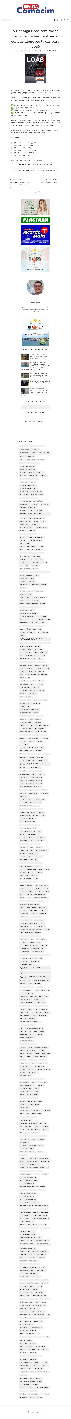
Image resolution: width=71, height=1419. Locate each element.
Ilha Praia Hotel (39, 926)
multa (22, 1056)
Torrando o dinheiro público (30, 1337)
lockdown (24, 1006)
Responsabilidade (41, 1283)
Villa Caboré (44, 1387)
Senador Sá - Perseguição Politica (32, 1311)
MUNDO (29, 1056)
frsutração (24, 859)
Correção (35, 687)
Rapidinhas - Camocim (28, 1267)
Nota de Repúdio (26, 1066)
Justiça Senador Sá (27, 987)
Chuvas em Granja (43, 643)
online (40, 1085)
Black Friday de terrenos (29, 562)
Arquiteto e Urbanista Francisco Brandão (32, 514)
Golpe (36, 879)
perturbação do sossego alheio (32, 1145)
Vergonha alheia (26, 1387)
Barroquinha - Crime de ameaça (31, 546)
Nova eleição (25, 1072)
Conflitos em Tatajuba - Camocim (32, 671)
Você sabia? (45, 1394)
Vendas (46, 1372)
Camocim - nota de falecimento (31, 591)
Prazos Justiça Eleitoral (29, 1228)
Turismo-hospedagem (28, 1353)
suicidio (28, 1321)
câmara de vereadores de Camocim (33, 584)
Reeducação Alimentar (28, 1273)
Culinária (36, 703)
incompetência (25, 945)
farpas (40, 831)
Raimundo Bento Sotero (29, 1261)
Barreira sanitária (35, 540)
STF (21, 1321)
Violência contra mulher (29, 1394)
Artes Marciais (25, 521)
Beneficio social (26, 559)
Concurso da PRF (26, 665)
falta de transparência (28, 812)
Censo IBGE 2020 (38, 626)
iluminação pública (27, 929)
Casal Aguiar (25, 619)
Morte (40, 1034)
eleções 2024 (25, 760)
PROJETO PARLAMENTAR (28, 1248)
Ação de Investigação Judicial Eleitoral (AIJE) (34, 453)
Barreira (23, 540)
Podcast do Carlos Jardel (29, 1164)
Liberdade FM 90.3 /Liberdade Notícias (34, 996)
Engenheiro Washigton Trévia (31, 780)
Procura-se (24, 1240)
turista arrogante (27, 1356)
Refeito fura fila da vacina (30, 1276)
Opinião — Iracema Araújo (29, 1104)
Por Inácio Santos (27, 1221)
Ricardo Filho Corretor (29, 1289)
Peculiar (30, 1129)
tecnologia (38, 1321)
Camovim (43, 597)
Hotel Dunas (24, 917)
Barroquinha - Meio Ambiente (30, 550)
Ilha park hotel (25, 926)
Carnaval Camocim (27, 610)
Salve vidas (39, 1292)
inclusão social (35, 942)
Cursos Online (25, 712)
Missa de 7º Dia (25, 1031)
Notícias (39, 1069)
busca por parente (27, 572)
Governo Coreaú (26, 888)
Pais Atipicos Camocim (28, 1117)
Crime (35, 693)
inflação (44, 945)
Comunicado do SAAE (27, 662)
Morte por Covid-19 (27, 1041)
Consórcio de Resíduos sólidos (32, 681)
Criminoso (43, 700)
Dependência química (37, 728)
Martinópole (24, 1012)
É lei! (38, 754)
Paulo (22, 1129)
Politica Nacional (26, 1215)
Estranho (44, 793)
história (23, 910)
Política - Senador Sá (28, 1177)
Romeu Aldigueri (26, 1292)
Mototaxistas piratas (28, 1050)
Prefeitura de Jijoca (27, 1234)
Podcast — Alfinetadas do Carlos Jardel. (35, 1161)
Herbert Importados (39, 907)
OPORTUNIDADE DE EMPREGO (29, 1110)
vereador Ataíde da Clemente (31, 1378)
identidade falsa (26, 920)
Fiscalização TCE (42, 850)
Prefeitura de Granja (27, 1231)
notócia (47, 1069)
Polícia (39, 1171)
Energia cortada (36, 777)
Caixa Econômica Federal (29, 575)
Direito (39, 741)
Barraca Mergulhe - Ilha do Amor (32, 537)
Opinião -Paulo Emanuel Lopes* (31, 1101)
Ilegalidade (39, 920)
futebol (23, 872)
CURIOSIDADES (25, 706)
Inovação (23, 958)
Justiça (23, 983)
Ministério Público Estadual (30, 1022)
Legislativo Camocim (42, 990)
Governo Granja (26, 894)
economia (46, 754)
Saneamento (24, 1295)
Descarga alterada (39, 735)
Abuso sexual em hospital (29, 449)
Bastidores (36, 556)
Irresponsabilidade (27, 964)
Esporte (23, 793)
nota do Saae (39, 1066)
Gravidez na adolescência (29, 904)
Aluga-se (33, 494)
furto (47, 869)
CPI (30, 693)
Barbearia (31, 531)
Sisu (48, 1314)
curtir (35, 712)
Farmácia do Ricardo (27, 821)
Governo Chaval (42, 885)
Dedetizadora (36, 725)
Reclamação (24, 1270)
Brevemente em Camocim (29, 569)
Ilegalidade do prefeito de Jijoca (32, 923)
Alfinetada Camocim (27, 482)
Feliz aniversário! (37, 840)
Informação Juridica (38, 948)
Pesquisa (23, 1148)
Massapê (35, 1012)
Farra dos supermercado (29, 834)
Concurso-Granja (42, 668)
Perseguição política (28, 1133)
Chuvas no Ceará (26, 646)
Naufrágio (32, 1060)
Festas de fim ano (26, 847)
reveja (32, 1286)
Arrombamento (25, 518)
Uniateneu (24, 1359)
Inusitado (23, 961)
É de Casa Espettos (27, 754)
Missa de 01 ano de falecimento (31, 1028)
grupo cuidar (25, 907)
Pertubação (24, 1142)
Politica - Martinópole (28, 1193)
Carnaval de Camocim (28, 613)
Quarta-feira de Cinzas (37, 1254)
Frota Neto (38, 856)
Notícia (30, 1069)
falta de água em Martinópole (31, 809)
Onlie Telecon (30, 1085)
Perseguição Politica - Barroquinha (33, 1136)
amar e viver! (25, 498)
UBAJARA (39, 1356)
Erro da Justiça (26, 790)
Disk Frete (24, 744)
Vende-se (23, 1375)
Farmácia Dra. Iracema (28, 828)
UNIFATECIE (33, 1359)
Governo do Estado (27, 891)
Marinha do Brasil (40, 1009)
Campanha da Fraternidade (30, 600)
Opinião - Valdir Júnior (28, 1098)
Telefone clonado (26, 1324)
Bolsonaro (24, 565)
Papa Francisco (25, 1126)
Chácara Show (43, 632)
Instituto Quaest (35, 958)
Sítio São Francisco (27, 1318)
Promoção (44, 1251)
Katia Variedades (26, 990)
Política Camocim (41, 1205)
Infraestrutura (37, 951)
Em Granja (38, 771)
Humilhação (36, 917)
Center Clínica (25, 629)
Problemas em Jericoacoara (30, 1237)
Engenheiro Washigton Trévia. (31, 783)
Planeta (40, 1152)
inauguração (40, 939)
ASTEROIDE (35, 524)
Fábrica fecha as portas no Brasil (32, 799)
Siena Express (39, 1314)
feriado (23, 844)
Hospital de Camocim (38, 913)
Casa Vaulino (41, 616)
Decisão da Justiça (27, 716)
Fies (31, 850)
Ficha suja (24, 850)
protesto (23, 1254)
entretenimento (26, 787)
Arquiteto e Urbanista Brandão (31, 510)
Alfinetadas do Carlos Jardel (31, 491)
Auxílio (22, 531)
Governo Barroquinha (28, 882)
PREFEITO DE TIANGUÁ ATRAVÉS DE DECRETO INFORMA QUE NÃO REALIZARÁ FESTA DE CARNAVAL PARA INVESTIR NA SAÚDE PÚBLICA (35, 366)
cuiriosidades (25, 703)
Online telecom (25, 1088)
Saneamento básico (39, 1295)
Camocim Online (26, 594)
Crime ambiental (26, 697)
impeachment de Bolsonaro (30, 936)
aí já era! (40, 472)
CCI (43, 622)
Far (43, 815)
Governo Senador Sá (27, 901)
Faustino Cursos (26, 837)
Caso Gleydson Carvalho (41, 619)
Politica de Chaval (40, 1209)
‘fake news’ (24, 446)
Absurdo (34, 446)
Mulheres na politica (42, 1053)
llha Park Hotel (40, 1003)
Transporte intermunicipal (30, 1349)
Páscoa (45, 1126)
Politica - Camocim (27, 1183)
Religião (30, 1283)
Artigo (36, 521)
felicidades (24, 840)
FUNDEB (39, 863)
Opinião (36, 1088)
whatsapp (23, 1397)
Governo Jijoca (40, 894)
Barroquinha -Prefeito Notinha (31, 553)
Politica (36, 1174)
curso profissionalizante (29, 709)
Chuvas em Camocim (27, 643)
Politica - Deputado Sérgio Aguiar (32, 1186)
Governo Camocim (26, 885)
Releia (22, 1283)
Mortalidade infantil (27, 1034)
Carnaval (23, 607)
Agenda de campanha (27, 469)
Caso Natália (25, 622)
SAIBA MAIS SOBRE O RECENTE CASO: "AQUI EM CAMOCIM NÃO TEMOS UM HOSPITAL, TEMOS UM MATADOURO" (34, 392)
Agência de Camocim (27, 466)
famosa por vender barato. (30, 815)
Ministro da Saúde (27, 1025)
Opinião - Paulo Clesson (29, 1091)
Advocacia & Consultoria (29, 463)
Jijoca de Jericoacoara (41, 980)
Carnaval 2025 (34, 607)
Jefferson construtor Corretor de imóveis (33, 972)
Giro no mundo (25, 879)
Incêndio (23, 942)
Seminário (24, 1308)
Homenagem (33, 910)
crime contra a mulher (28, 700)
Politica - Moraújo (27, 1196)
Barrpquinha (24, 556)
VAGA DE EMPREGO (26, 1368)
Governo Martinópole (40, 898)
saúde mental (41, 1302)
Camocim (23, 588)
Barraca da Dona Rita (28, 534)
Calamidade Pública (27, 578)
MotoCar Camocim (41, 1047)
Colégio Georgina (40, 652)
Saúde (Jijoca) (32, 1299)
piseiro (31, 1148)
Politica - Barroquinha (28, 1180)
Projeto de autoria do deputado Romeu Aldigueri (34, 1244)
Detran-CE (44, 738)
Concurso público (27, 668)
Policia (31, 1171)
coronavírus (25, 687)
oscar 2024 (46, 1110)
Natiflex (23, 1060)
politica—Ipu (24, 1218)
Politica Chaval (25, 1209)
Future (30, 872)
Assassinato (25, 524)
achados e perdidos (27, 460)
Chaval (22, 635)
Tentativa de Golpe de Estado (31, 1327)
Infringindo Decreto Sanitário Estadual (35, 955)
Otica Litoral (25, 1114)
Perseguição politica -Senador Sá (32, 1139)
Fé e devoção (40, 837)
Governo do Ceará (41, 888)
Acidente (40, 460)
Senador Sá (34, 1308)
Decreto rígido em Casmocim (30, 722)
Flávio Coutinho (26, 856)
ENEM (33, 774)
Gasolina (39, 872)
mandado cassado (40, 1006)
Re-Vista (41, 1267)
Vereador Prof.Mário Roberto (31, 1381)
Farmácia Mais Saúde (27, 831)
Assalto (44, 521)
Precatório (45, 1228)
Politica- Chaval (41, 1215)
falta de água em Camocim (29, 806)
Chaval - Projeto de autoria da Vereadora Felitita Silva (31, 639)
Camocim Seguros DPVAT (29, 597)
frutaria (34, 859)
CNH (40, 649)
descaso (23, 738)
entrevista (38, 787)
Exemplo (23, 796)
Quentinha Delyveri (27, 1257)
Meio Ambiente (25, 1015)
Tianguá (33, 1330)
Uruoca (37, 1362)
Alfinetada (43, 475)
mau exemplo (45, 1012)
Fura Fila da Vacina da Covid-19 (31, 869)
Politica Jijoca (25, 1212)
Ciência (37, 646)
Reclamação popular (38, 1270)
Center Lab (37, 629)
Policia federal (25, 1174)
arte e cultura (39, 518)
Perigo (45, 1129)
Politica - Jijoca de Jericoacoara (32, 1190)
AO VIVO (34, 504)
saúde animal (45, 1299)
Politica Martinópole (41, 1212)
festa (30, 844)
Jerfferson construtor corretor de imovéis (33, 977)
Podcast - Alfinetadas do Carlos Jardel (34, 1158)
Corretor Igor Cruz (27, 690)
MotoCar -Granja (26, 1047)
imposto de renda (26, 939)
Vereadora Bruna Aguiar (29, 1384)
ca (37, 572)
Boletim (44, 562)
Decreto (40, 716)
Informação (24, 948)
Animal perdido (25, 501)
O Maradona (41, 1082)
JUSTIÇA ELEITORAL (34, 983)
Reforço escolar (26, 1280)
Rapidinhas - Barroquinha (29, 1264)
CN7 (35, 649)
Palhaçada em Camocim (28, 1123)
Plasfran (23, 1155)
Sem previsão (41, 1305)
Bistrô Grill (39, 559)
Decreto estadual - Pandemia (30, 719)
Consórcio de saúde (27, 684)
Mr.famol (42, 1050)
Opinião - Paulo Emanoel (29, 1094)
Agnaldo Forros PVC (27, 472)
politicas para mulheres (40, 1218)
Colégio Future (25, 652)
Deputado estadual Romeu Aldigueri (33, 731)
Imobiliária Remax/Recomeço (30, 932)
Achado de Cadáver (27, 456)
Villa (36, 1387)
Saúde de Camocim (27, 1302)
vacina (44, 1362)
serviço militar (25, 1314)
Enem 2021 (23, 777)
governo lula (25, 898)
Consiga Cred (22, 50)
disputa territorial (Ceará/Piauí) (32, 747)
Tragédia (47, 1337)
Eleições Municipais (39, 760)
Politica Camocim (26, 1205)
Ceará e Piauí (25, 626)
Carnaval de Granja (27, 616)
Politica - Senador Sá (28, 1199)
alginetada (24, 494)
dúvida (38, 751)
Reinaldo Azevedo (41, 1280)
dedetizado (24, 725)
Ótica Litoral (37, 1114)
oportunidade (25, 1107)
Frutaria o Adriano (27, 863)
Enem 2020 (41, 774)
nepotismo (42, 1060)
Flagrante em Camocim (28, 853)
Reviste (39, 1286)
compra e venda (37, 659)
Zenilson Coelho (36, 1397)
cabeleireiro (45, 572)
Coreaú (40, 684)
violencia (23, 1391)
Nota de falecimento (39, 1063)
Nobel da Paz (24, 1063)
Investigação (34, 961)
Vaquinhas (24, 1372)
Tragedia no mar (26, 1340)
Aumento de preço (27, 527)
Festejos (39, 847)
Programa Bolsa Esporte (40, 1240)
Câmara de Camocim (27, 581)
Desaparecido (25, 735)
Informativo (24, 951)
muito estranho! (26, 1053)
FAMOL (41, 812)
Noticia (23, 1069)
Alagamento (33, 475)
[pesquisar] (37, 421)
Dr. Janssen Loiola (27, 751)
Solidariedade (42, 1318)
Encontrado (24, 774)
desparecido (33, 738)
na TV (36, 1056)
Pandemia (42, 1123)
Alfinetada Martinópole (28, 488)
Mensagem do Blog (40, 1015)
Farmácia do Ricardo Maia (29, 825)
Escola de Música (40, 790)
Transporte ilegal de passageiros (32, 1346)
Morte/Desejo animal (28, 1044)
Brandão (34, 565)
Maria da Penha (25, 1009)
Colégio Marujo (26, 655)
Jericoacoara (25, 980)
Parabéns (37, 1126)
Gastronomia (25, 875)
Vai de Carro (39, 1368)
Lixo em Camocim (26, 1003)
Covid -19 (40, 690)
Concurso (41, 662)
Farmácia (32, 818)
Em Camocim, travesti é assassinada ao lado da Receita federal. (38, 375)
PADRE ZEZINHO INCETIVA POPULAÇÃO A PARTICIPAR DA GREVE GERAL (39, 356)
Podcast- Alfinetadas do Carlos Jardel (34, 1167)
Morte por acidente (27, 1037)
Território (24, 1330)
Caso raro (36, 622)
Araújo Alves (44, 504)
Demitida (46, 725)
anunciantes (24, 504)
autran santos (41, 527)
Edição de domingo (27, 757)
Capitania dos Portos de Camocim (32, 603)
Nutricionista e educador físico (32, 1079)
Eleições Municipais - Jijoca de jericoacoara (31, 764)
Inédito (36, 945)
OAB (21, 1085)
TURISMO (45, 1349)
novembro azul (25, 1075)
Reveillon (23, 1286)
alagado (23, 475)
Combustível (24, 659)
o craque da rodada (27, 1082)
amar (41, 494)
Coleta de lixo (39, 655)
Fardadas (23, 818)
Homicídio (43, 910)
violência (33, 1391)
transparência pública (28, 1343)
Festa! (37, 844)
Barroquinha (25, 543)
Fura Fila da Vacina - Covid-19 (30, 866)
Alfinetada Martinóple (28, 485)
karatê (39, 987)
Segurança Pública (27, 1305)
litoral (36, 999)
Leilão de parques (26, 993)
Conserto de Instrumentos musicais (33, 674)
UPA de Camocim (26, 1362)
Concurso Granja (41, 665)
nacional (43, 1056)
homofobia (24, 913)
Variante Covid (35, 1372)
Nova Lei (35, 1072)
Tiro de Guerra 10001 (27, 1334)
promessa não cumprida (29, 1251)
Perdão (38, 1129)
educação (40, 757)
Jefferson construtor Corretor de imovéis (33, 968)
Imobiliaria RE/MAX (43, 929)
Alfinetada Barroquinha (29, 479)
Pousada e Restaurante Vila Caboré (33, 1225)
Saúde (22, 1299)
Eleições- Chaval (26, 771)
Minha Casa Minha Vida (28, 1018)
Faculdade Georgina (27, 802)
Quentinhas (41, 1257)
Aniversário (38, 501)
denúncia (23, 728)
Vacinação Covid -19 (41, 1365)
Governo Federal (43, 891)
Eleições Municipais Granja (30, 768)
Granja (40, 901)
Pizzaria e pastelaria (27, 1152)
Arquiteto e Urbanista (28, 507)
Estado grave (33, 793)
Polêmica (23, 1171)
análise (35, 498)
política (45, 1174)
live (42, 999)
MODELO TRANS (39, 1031)
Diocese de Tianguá (27, 741)
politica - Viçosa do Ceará (29, 1202)
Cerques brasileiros (27, 632)
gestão (34, 875)
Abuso (42, 446)
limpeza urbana (25, 999)
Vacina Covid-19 (26, 1365)
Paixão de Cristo (26, 1120)
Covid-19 (23, 693)
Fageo (39, 802)
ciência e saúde (26, 649)
